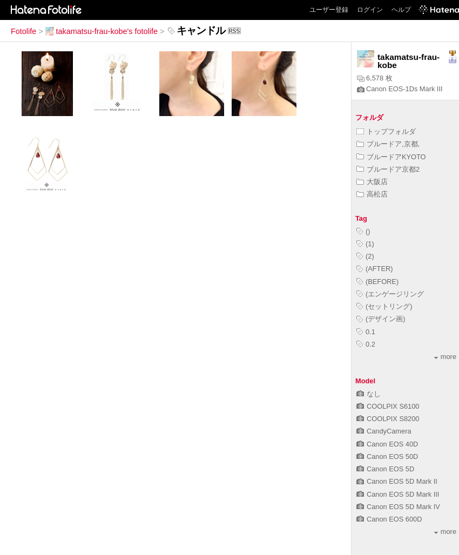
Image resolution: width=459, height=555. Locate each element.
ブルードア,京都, (388, 144)
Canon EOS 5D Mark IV (398, 507)
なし (368, 394)
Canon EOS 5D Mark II (396, 481)
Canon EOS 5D (385, 469)
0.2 (365, 344)
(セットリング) (384, 306)
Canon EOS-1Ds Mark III (400, 89)
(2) (365, 256)
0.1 (365, 332)
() (363, 231)
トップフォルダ (386, 131)
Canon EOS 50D (387, 456)
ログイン (370, 9)
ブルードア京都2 (388, 169)
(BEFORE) (377, 282)
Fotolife (23, 31)
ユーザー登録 (328, 9)
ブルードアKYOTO (391, 157)
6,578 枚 (375, 78)
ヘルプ (401, 9)
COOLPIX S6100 (387, 406)
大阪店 (372, 182)
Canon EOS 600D (389, 519)
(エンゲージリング (390, 294)
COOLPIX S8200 (387, 419)
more (445, 357)
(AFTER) (374, 269)
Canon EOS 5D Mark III (397, 494)
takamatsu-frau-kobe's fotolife (101, 31)
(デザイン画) (381, 319)
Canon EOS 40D (387, 444)
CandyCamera (383, 431)
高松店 (372, 194)
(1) (365, 244)
